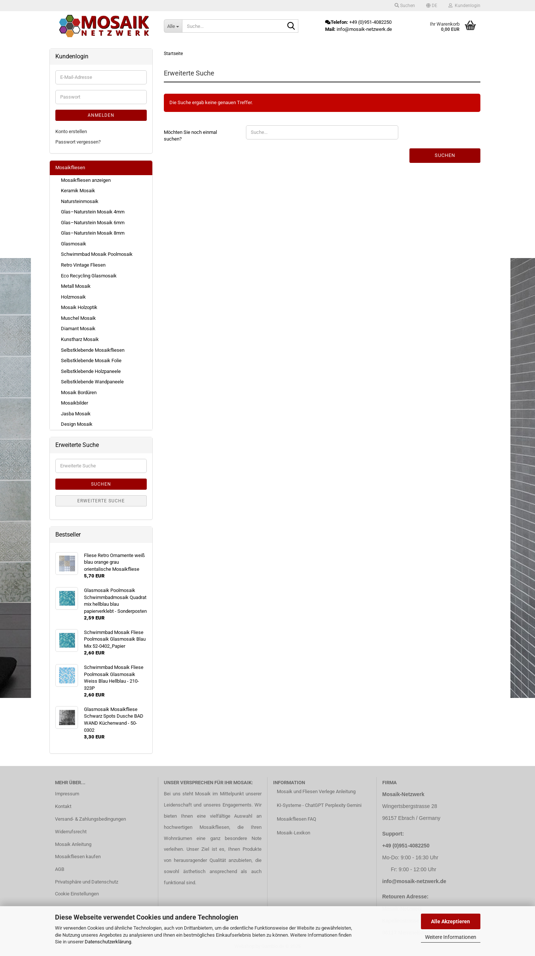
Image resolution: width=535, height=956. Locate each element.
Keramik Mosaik (78, 190)
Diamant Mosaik (78, 328)
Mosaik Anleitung (73, 844)
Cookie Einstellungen (77, 894)
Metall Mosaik (76, 286)
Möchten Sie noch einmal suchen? (190, 135)
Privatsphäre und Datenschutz (86, 882)
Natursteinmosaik (79, 201)
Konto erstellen (71, 131)
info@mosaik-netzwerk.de (414, 881)
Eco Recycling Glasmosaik (89, 276)
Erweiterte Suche (101, 500)
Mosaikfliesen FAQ (296, 819)
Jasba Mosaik (76, 413)
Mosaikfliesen (70, 167)
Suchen (445, 155)
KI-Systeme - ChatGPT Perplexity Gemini (319, 805)
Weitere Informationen (450, 937)
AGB (59, 869)
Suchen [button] (405, 5)
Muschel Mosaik (78, 318)
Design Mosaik (77, 424)
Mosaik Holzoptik (79, 307)
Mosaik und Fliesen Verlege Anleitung (316, 791)
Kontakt (63, 806)
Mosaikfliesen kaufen (78, 856)
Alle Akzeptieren (450, 921)
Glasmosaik (73, 244)
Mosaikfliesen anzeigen (86, 180)
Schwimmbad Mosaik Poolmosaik (97, 254)
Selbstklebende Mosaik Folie (91, 360)
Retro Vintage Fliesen (83, 265)
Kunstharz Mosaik (80, 339)
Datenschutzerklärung (108, 941)
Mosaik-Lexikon (293, 833)
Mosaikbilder (74, 403)
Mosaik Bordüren (79, 392)
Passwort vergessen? (78, 142)
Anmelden (101, 115)
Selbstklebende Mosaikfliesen (92, 350)
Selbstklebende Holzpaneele (91, 371)
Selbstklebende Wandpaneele (92, 381)
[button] (432, 5)
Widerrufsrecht (71, 831)
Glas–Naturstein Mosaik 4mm (92, 212)
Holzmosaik (73, 297)
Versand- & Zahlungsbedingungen (90, 819)
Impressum (67, 793)
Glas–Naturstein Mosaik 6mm (92, 222)
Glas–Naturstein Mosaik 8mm (92, 233)
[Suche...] (173, 26)
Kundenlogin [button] (464, 5)
